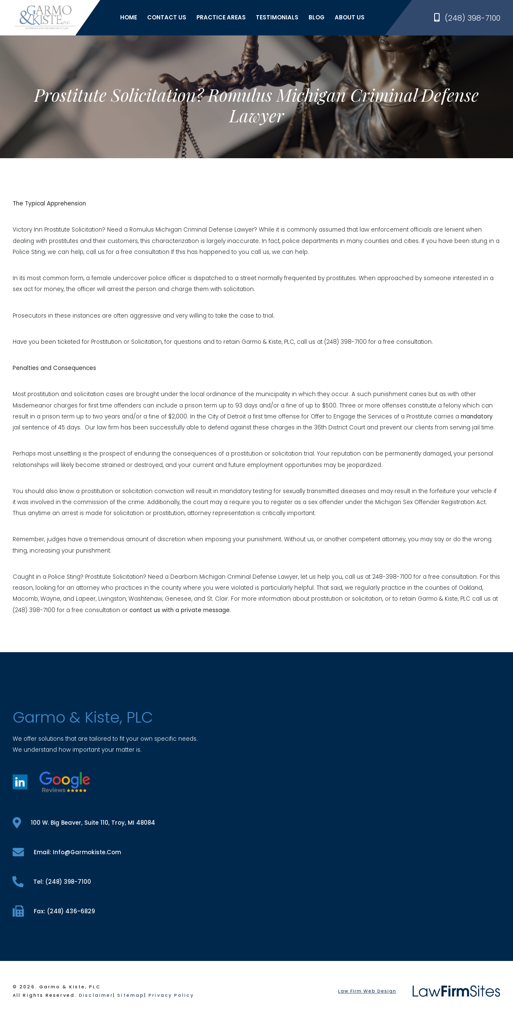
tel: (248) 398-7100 (52, 882)
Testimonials (277, 17)
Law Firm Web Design (367, 991)
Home (128, 17)
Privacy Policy (170, 995)
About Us (350, 17)
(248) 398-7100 (467, 18)
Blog (317, 17)
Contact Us (166, 17)
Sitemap (130, 995)
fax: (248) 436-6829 (54, 911)
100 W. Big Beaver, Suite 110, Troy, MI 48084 (84, 822)
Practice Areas (221, 17)
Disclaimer (96, 995)
